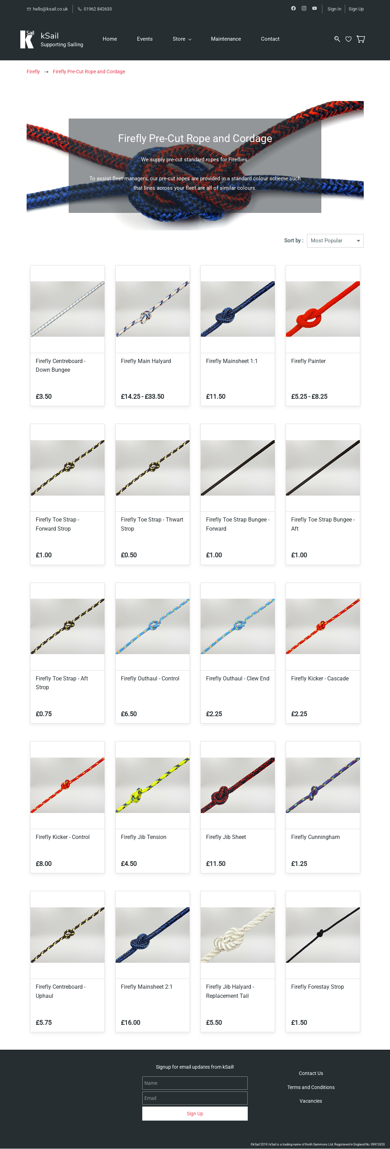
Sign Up (356, 9)
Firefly (33, 72)
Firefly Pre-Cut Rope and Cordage (89, 72)
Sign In (334, 9)
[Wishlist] (349, 39)
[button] (311, 1074)
